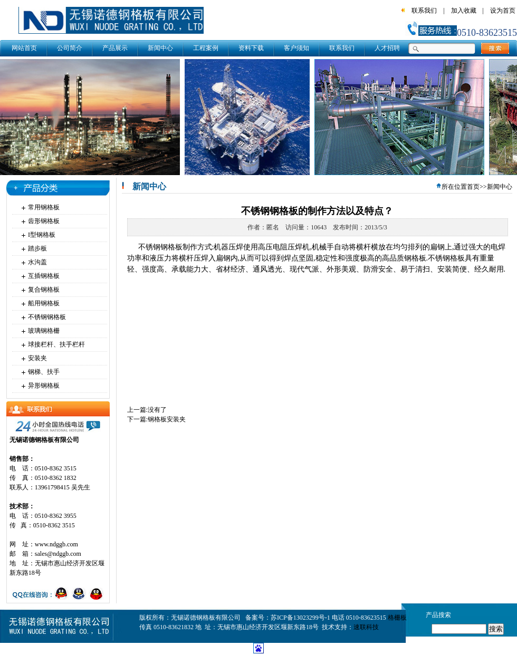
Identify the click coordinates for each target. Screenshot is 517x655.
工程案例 (205, 48)
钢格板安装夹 (167, 419)
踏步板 (37, 248)
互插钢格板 (44, 276)
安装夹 (37, 358)
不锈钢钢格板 (47, 317)
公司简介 (69, 48)
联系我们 (424, 10)
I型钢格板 (41, 234)
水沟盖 (37, 262)
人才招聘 (387, 48)
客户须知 (296, 48)
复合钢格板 (44, 289)
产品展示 (115, 48)
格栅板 (397, 617)
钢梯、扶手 (44, 371)
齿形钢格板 (44, 221)
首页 (473, 186)
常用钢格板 (44, 207)
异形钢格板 (44, 385)
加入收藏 (463, 10)
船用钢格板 (44, 303)
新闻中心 (160, 48)
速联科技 (366, 627)
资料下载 (251, 48)
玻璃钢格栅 (44, 330)
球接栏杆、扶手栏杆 (56, 344)
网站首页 (24, 48)
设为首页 (502, 10)
